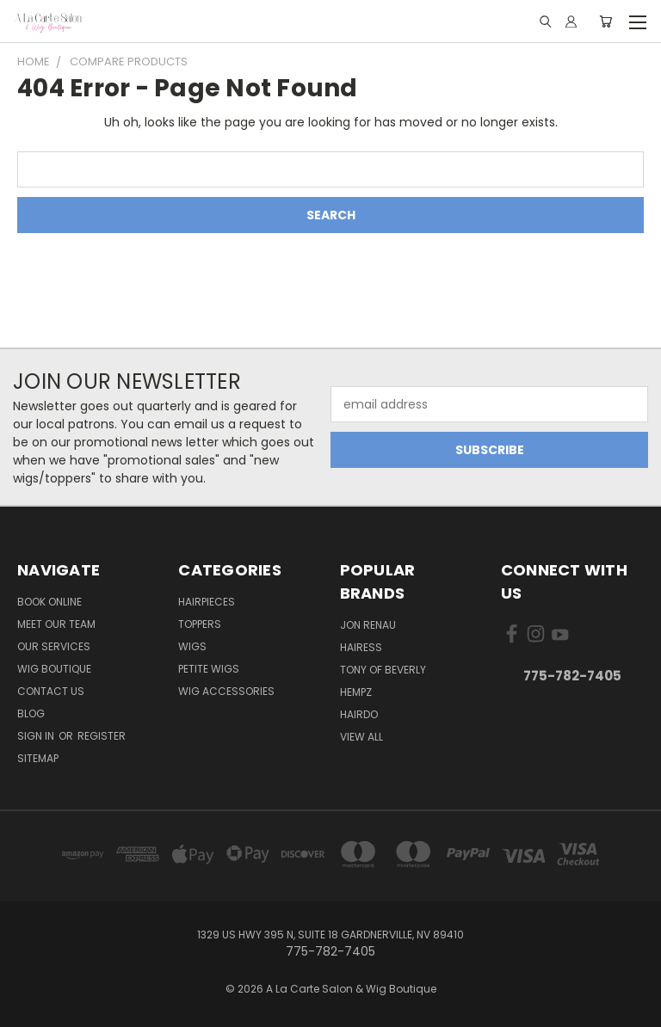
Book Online (49, 601)
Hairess (361, 647)
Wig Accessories (226, 691)
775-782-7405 (572, 676)
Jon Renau (368, 625)
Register (101, 736)
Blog (31, 713)
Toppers (199, 624)
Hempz (356, 692)
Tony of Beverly (383, 669)
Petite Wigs (208, 668)
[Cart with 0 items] (605, 21)
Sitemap (38, 758)
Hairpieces (206, 601)
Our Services (53, 646)
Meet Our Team (56, 624)
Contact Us (50, 691)
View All (361, 736)
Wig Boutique (54, 668)
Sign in (37, 736)
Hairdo (359, 714)
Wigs (192, 646)
